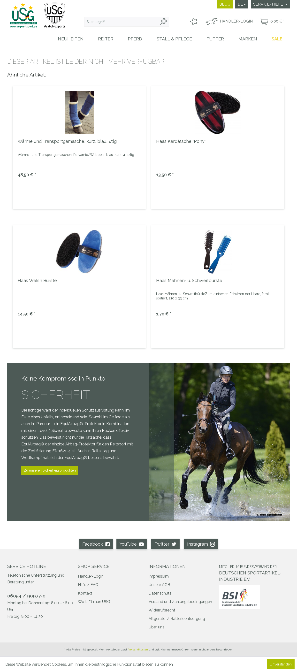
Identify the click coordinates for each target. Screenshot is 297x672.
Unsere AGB (159, 584)
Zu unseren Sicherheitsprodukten (50, 470)
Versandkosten (138, 649)
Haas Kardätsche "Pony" (181, 141)
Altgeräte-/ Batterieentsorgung (177, 618)
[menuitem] (126, 22)
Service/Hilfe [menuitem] (268, 4)
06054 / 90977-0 (26, 595)
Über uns (156, 627)
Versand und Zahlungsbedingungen (180, 601)
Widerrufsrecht (162, 610)
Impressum (159, 576)
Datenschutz (160, 593)
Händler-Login (91, 576)
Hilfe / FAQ (88, 584)
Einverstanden (281, 664)
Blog (224, 4)
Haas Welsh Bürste (37, 280)
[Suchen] (163, 22)
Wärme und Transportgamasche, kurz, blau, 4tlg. (67, 141)
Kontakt (85, 593)
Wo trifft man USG (94, 601)
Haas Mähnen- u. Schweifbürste (189, 280)
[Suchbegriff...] (126, 22)
